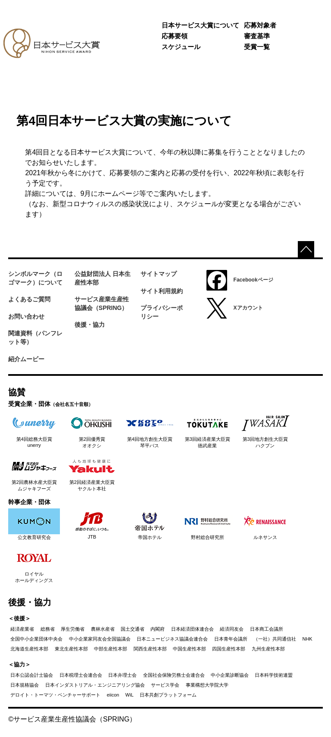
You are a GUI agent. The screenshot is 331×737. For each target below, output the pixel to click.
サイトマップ (159, 273)
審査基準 (257, 36)
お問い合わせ (26, 316)
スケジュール (181, 46)
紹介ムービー (26, 359)
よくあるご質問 (29, 299)
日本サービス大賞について (200, 25)
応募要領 (174, 36)
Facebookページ (239, 280)
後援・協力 (90, 324)
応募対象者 (260, 25)
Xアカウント (234, 308)
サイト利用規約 (162, 291)
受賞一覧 (257, 46)
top (306, 249)
